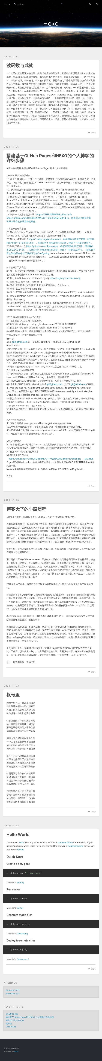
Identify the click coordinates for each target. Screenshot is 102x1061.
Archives (20, 4)
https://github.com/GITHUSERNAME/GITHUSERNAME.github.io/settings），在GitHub (51, 458)
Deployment (23, 959)
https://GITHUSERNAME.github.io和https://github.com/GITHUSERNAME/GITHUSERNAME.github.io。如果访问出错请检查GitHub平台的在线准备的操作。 (48, 218)
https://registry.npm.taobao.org (65, 278)
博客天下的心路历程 (26, 509)
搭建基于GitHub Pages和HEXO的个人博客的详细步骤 (50, 158)
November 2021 (13, 993)
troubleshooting (75, 846)
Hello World (18, 834)
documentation (65, 842)
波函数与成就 (19, 65)
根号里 (13, 694)
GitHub (20, 849)
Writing (20, 882)
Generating (22, 933)
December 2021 (13, 990)
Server (20, 908)
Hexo (51, 23)
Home (7, 4)
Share (93, 133)
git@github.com (20, 342)
